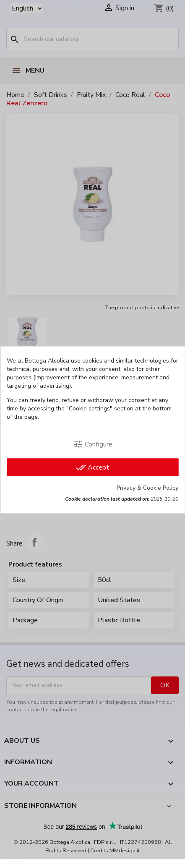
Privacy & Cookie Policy (147, 487)
